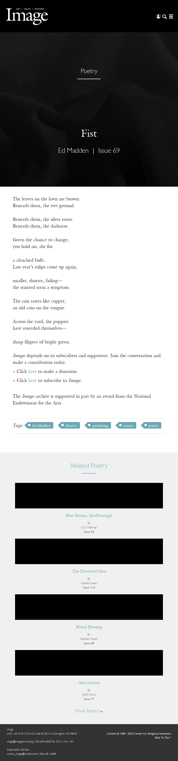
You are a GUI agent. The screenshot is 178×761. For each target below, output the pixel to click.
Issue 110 (89, 587)
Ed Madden (73, 151)
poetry (154, 425)
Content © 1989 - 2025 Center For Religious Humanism (139, 733)
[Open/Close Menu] (170, 16)
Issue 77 (89, 699)
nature (128, 425)
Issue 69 (109, 151)
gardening (100, 425)
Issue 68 (89, 643)
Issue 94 (89, 531)
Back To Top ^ (163, 737)
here (32, 371)
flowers (71, 425)
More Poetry (89, 711)
